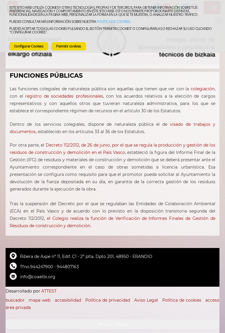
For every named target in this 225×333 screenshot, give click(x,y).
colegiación (202, 88)
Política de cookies (113, 21)
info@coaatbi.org (37, 276)
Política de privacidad (107, 300)
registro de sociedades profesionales (64, 96)
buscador (15, 300)
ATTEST (49, 291)
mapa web (39, 300)
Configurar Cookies (28, 46)
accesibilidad (68, 300)
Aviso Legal (146, 300)
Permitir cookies (68, 46)
